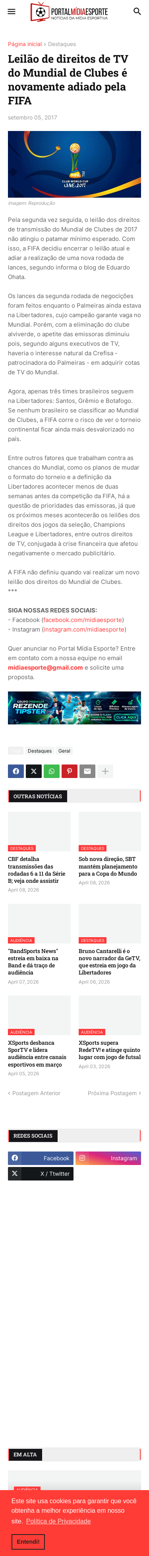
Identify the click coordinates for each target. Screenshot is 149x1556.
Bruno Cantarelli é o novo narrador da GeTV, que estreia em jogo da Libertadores (109, 961)
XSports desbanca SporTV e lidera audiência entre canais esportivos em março (37, 1053)
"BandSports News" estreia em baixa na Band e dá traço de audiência (33, 961)
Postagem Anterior (36, 1093)
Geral (64, 751)
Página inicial (25, 44)
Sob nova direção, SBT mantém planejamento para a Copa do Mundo (108, 866)
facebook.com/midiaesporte (82, 620)
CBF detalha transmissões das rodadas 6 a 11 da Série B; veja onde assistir (36, 869)
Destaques (62, 44)
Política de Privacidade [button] (58, 1521)
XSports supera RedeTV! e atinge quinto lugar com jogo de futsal (110, 1050)
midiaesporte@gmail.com (45, 667)
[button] (11, 12)
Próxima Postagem (112, 1093)
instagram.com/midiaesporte (84, 629)
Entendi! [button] (28, 1542)
